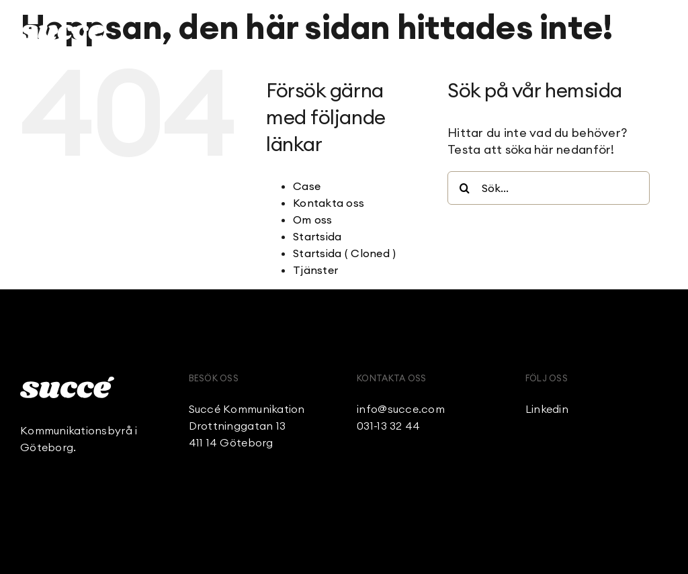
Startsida (317, 236)
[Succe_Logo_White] (67, 382)
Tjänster (315, 270)
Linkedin (546, 409)
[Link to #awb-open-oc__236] (660, 30)
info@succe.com (401, 409)
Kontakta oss (328, 202)
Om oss (313, 219)
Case (306, 186)
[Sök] (464, 188)
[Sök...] (548, 188)
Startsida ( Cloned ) (344, 253)
